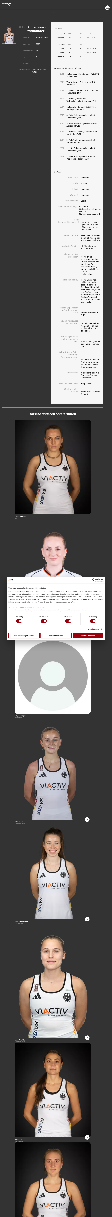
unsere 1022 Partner (23, 591)
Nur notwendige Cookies (24, 636)
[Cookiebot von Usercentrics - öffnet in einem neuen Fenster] (94, 580)
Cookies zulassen (88, 636)
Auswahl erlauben (56, 636)
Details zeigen (93, 629)
